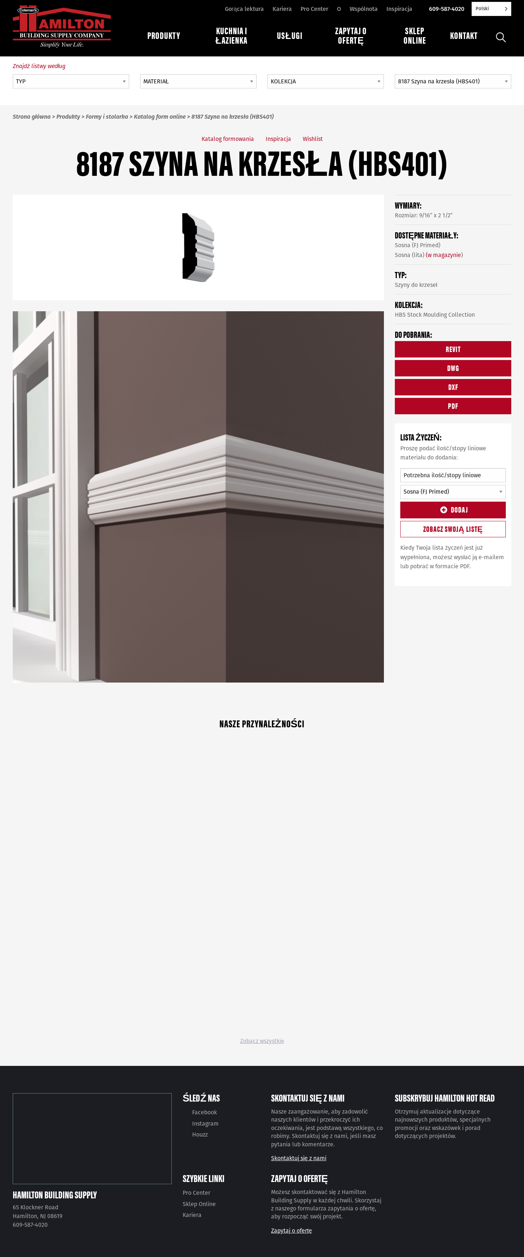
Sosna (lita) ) (429, 255)
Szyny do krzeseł (416, 284)
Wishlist (313, 138)
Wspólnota (364, 8)
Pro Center (314, 8)
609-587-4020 (446, 8)
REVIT (453, 348)
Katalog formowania (228, 138)
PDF (453, 405)
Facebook (204, 1112)
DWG (453, 367)
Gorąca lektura (244, 8)
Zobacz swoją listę (453, 528)
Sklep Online (199, 1204)
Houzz (200, 1134)
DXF (453, 386)
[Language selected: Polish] (491, 9)
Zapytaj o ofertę (291, 1230)
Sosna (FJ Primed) (417, 245)
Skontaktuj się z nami (298, 1158)
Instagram (205, 1123)
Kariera (282, 8)
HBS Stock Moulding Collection (435, 314)
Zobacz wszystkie (262, 1040)
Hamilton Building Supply (55, 1194)
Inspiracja (399, 8)
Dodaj (453, 509)
